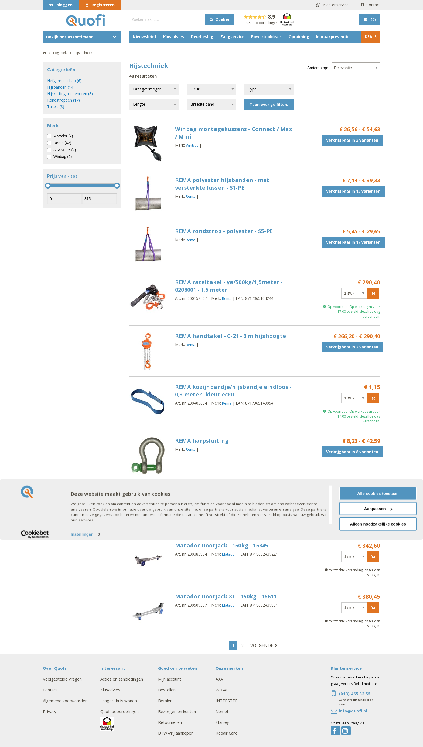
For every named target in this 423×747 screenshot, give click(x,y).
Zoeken (223, 19)
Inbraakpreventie (333, 36)
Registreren (103, 4)
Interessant (112, 668)
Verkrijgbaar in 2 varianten (352, 140)
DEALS (371, 36)
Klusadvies (173, 36)
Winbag (192, 145)
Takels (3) (55, 106)
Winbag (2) (62, 156)
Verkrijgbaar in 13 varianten (353, 191)
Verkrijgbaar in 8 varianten (352, 451)
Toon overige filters (269, 104)
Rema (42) (62, 143)
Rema (190, 196)
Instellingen (82, 741)
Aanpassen (378, 716)
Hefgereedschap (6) (64, 80)
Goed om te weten (177, 668)
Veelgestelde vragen (62, 679)
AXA (219, 679)
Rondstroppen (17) (63, 100)
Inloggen (64, 4)
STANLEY (229, 508)
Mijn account (169, 679)
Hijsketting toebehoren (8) (70, 93)
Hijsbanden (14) (60, 87)
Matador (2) (63, 136)
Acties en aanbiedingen (121, 679)
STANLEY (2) (64, 150)
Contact (373, 4)
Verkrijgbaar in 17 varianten (353, 242)
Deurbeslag (202, 36)
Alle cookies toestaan (377, 700)
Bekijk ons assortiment (69, 36)
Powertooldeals (266, 36)
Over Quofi (54, 668)
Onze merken (229, 668)
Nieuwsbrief (144, 36)
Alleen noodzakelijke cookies (378, 731)
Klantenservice (336, 4)
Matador (229, 554)
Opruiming (299, 36)
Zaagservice (232, 36)
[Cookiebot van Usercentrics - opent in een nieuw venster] (35, 742)
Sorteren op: (317, 68)
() (373, 19)
